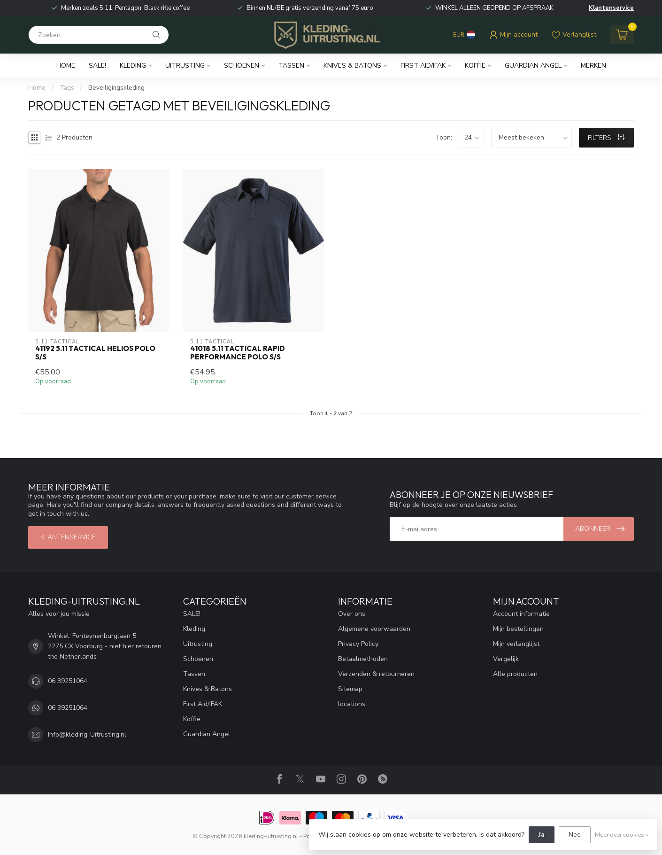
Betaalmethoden (363, 658)
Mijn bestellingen (518, 628)
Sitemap (350, 688)
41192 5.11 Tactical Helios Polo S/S (95, 352)
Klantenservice (611, 8)
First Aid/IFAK (423, 65)
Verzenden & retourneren (376, 673)
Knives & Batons (352, 65)
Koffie (475, 65)
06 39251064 (67, 680)
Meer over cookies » (621, 835)
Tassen (291, 65)
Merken (593, 65)
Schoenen (241, 65)
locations (351, 704)
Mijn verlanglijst (516, 643)
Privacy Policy (358, 643)
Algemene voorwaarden (374, 628)
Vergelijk (506, 658)
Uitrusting (185, 65)
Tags (67, 88)
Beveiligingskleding (116, 88)
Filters (606, 137)
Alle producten (515, 673)
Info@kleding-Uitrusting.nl (87, 734)
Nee (575, 834)
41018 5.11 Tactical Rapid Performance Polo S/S (237, 352)
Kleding (133, 65)
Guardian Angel (533, 65)
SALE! (97, 65)
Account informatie (521, 613)
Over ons (351, 613)
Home (65, 65)
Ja (542, 834)
